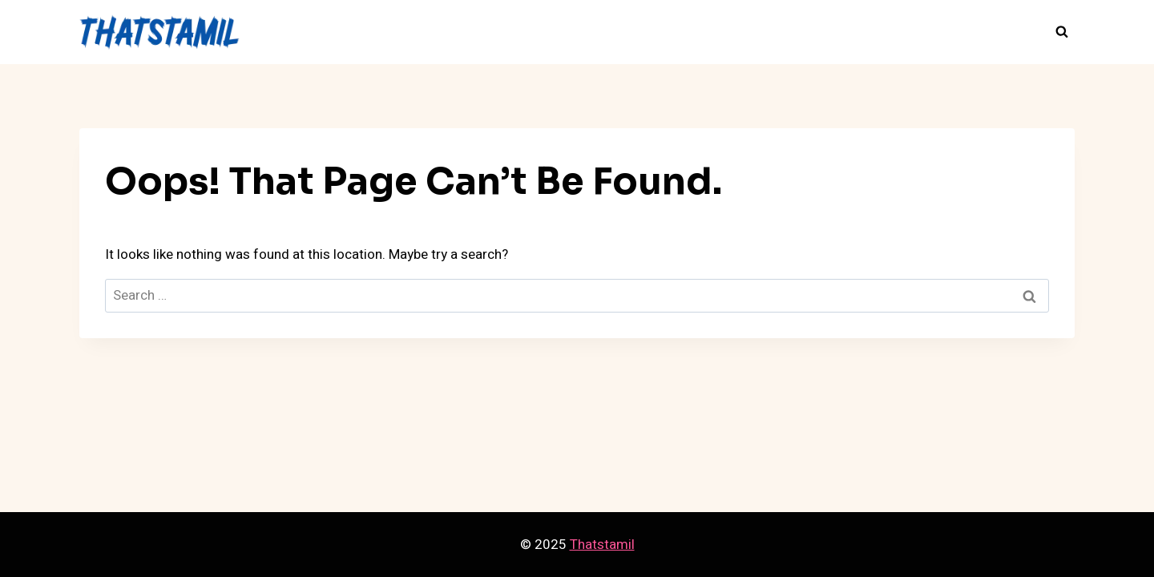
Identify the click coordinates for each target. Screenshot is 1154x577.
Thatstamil (602, 545)
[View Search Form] (1062, 32)
